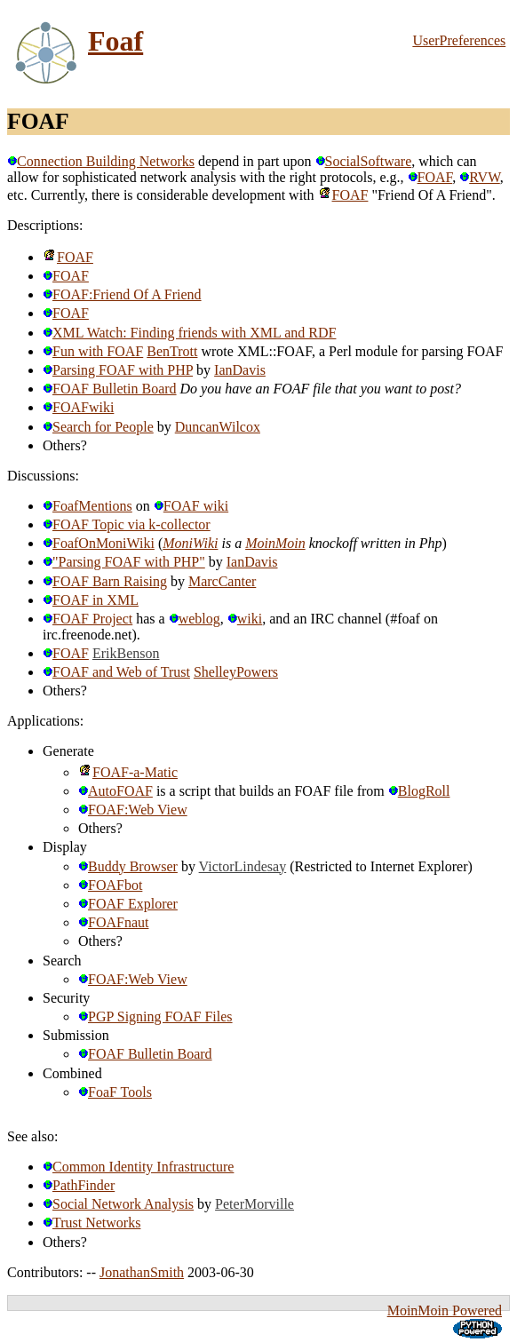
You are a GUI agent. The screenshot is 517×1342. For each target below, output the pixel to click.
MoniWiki (190, 543)
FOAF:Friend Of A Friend (122, 294)
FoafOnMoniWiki (99, 543)
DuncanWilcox (217, 426)
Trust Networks (91, 1222)
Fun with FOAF (93, 351)
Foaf (115, 41)
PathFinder (79, 1185)
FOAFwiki (78, 407)
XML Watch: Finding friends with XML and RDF (189, 332)
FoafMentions (87, 505)
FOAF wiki (191, 505)
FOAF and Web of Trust (116, 671)
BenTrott (172, 351)
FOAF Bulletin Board (110, 388)
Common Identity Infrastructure (138, 1166)
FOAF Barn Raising (105, 581)
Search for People (98, 426)
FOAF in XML (91, 599)
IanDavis (240, 369)
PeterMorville (254, 1203)
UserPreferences (458, 40)
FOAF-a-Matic (128, 772)
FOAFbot (110, 885)
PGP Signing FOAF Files (155, 1016)
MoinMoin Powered (444, 1310)
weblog (194, 618)
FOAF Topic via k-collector (127, 524)
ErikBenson (126, 653)
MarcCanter (222, 581)
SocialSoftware (363, 161)
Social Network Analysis (118, 1203)
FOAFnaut (113, 922)
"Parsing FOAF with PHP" (124, 561)
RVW (479, 177)
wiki (244, 618)
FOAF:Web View (132, 809)
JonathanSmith (141, 1272)
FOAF (430, 177)
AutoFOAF (115, 790)
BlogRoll (419, 790)
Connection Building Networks (101, 161)
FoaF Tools (115, 1092)
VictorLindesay (243, 866)
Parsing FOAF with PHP (118, 369)
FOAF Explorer (128, 903)
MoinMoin (275, 543)
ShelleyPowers (236, 671)
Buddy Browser (128, 866)
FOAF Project (87, 618)
